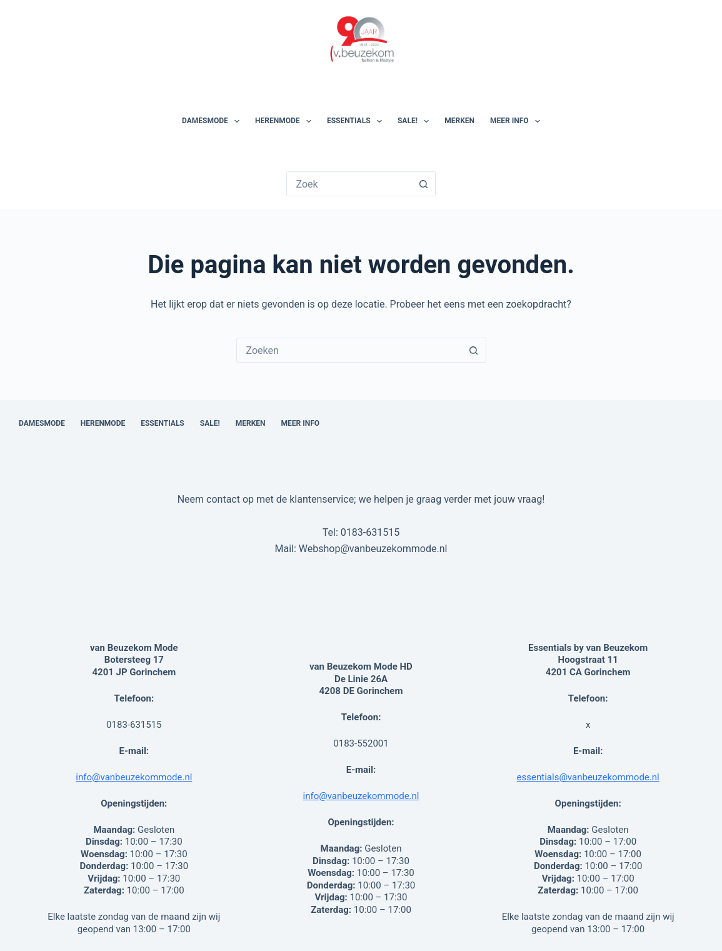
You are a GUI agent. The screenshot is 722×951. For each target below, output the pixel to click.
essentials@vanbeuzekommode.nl (588, 777)
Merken (459, 120)
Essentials (357, 121)
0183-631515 (370, 532)
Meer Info (517, 121)
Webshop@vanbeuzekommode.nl (373, 549)
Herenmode (285, 121)
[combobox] (349, 350)
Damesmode (213, 121)
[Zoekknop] (423, 184)
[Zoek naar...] (349, 183)
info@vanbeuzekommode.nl (134, 777)
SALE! (416, 121)
